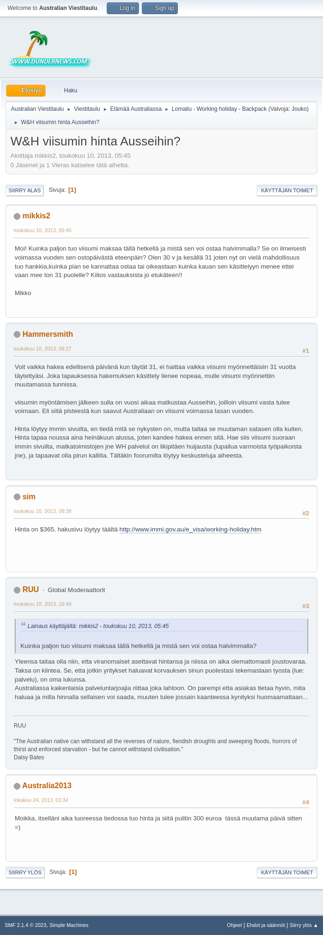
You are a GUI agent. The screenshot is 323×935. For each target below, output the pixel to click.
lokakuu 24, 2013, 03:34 (41, 800)
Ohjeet (234, 925)
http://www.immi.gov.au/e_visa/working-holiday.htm (191, 529)
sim (29, 497)
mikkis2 (36, 216)
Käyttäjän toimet (287, 190)
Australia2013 (47, 786)
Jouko (299, 109)
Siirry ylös (25, 872)
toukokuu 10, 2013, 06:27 (43, 348)
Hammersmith (47, 334)
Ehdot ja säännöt (266, 925)
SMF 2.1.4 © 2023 (25, 925)
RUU (30, 589)
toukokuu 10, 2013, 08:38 (43, 511)
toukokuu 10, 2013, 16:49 (43, 604)
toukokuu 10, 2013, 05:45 (43, 230)
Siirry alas (25, 190)
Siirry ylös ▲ (304, 925)
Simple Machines (68, 925)
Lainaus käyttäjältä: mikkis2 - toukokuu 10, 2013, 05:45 (98, 626)
